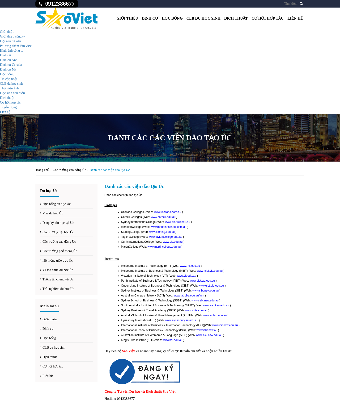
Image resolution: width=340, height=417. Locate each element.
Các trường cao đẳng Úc (69, 170)
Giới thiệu (127, 18)
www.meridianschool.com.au (169, 227)
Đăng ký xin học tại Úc (58, 223)
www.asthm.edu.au (215, 315)
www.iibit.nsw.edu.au (225, 325)
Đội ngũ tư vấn (10, 41)
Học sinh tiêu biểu (12, 93)
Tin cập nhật (8, 79)
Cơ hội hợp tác (267, 18)
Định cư (150, 18)
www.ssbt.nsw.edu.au (205, 300)
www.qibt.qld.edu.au (211, 285)
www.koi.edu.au (173, 340)
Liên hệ (295, 18)
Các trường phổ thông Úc (59, 251)
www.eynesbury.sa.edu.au (181, 320)
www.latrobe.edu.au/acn (189, 295)
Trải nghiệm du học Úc (58, 289)
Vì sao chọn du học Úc (57, 270)
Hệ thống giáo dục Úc (57, 260)
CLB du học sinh (204, 18)
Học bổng (172, 18)
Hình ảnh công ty (11, 50)
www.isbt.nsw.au (206, 330)
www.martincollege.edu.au (164, 246)
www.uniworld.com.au (167, 212)
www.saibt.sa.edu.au (216, 305)
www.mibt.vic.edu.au (210, 270)
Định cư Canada (11, 65)
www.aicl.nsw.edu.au (209, 335)
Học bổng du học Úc (56, 204)
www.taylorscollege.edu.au (165, 236)
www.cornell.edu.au (163, 217)
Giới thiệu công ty (12, 36)
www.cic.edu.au (173, 241)
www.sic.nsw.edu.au (177, 222)
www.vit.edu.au (186, 275)
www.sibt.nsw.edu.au (205, 290)
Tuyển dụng (8, 107)
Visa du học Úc (52, 213)
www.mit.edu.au (190, 265)
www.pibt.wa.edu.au (202, 280)
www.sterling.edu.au (161, 232)
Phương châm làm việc (16, 46)
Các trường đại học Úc (58, 232)
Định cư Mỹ (8, 69)
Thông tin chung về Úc (57, 279)
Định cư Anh (8, 60)
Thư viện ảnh (9, 88)
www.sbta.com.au (196, 310)
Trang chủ (42, 170)
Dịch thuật (236, 18)
